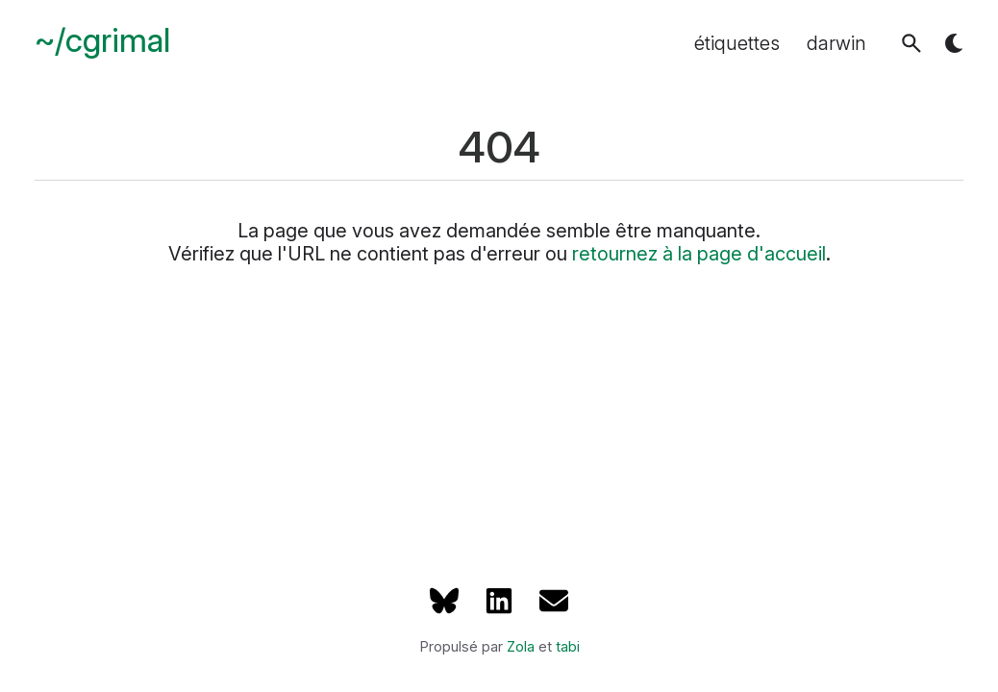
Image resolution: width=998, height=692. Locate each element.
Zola (521, 646)
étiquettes (737, 43)
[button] (911, 43)
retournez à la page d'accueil (699, 253)
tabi (568, 646)
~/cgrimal (102, 41)
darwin (836, 43)
